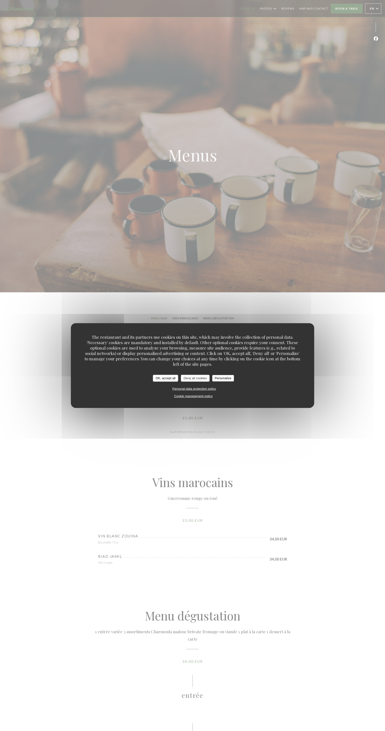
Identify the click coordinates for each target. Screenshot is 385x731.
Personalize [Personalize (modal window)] (223, 378)
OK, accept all (166, 378)
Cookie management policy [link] (193, 396)
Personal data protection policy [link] (194, 388)
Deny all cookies (195, 378)
